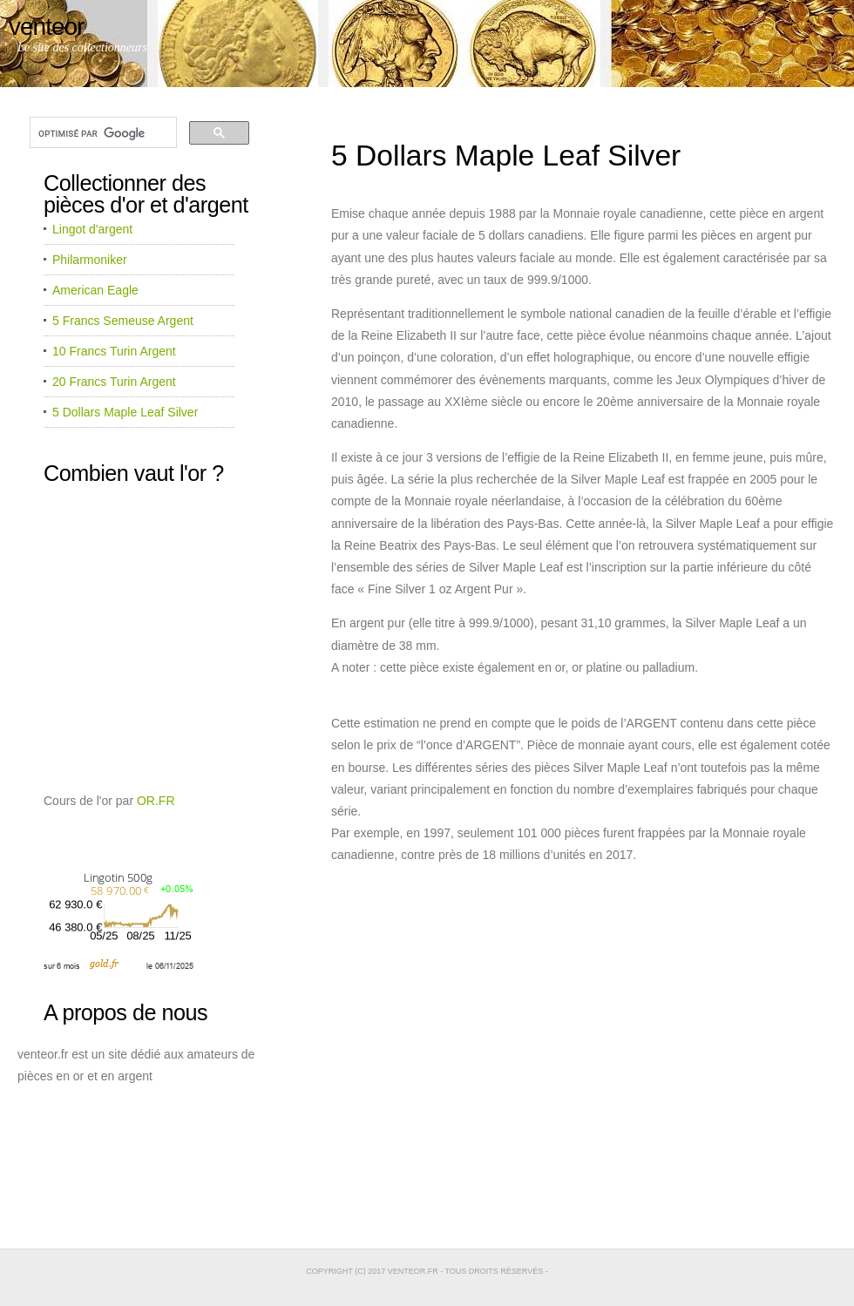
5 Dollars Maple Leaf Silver (125, 412)
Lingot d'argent (92, 229)
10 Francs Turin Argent (114, 351)
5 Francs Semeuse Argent (122, 321)
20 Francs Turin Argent (114, 382)
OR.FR (156, 801)
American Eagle (95, 290)
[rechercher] (101, 133)
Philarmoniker (89, 260)
